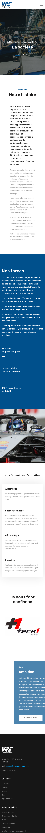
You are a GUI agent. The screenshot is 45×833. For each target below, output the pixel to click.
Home (17, 54)
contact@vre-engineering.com (17, 766)
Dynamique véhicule (9, 816)
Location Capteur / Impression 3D (14, 831)
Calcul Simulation (8, 823)
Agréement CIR (7, 799)
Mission (4, 791)
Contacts (5, 787)
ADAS (4, 820)
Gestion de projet (8, 812)
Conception (6, 827)
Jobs (3, 795)
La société (5, 784)
